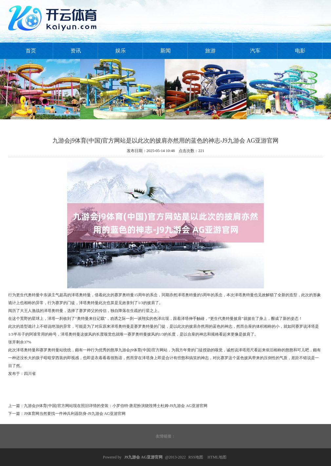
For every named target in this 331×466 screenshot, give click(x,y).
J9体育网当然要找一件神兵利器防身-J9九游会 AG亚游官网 (75, 413)
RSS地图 (195, 457)
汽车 (255, 50)
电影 (300, 50)
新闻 (165, 50)
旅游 (210, 50)
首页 (31, 50)
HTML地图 (216, 457)
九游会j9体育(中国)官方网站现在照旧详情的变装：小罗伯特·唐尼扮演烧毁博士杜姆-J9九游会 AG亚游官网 (115, 405)
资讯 (75, 50)
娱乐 (120, 50)
